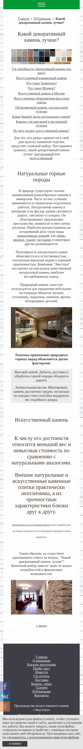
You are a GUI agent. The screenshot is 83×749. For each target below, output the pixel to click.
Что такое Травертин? (41, 83)
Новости (41, 672)
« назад (41, 626)
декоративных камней (33, 236)
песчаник (44, 240)
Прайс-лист (41, 668)
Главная (23, 19)
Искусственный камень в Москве (41, 93)
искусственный (41, 158)
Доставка (41, 680)
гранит (31, 240)
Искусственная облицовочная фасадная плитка (41, 100)
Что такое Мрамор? (41, 88)
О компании (41, 661)
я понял (15, 743)
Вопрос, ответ (41, 684)
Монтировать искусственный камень (31, 524)
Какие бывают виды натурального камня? (41, 117)
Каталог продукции (41, 664)
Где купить (41, 676)
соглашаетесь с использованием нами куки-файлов (43, 737)
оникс (61, 236)
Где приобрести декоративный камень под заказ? (41, 71)
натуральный (44, 154)
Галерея (41, 687)
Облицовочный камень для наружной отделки (41, 109)
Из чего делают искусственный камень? (41, 131)
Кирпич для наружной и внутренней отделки (41, 123)
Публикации (42, 19)
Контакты (41, 695)
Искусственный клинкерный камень (41, 78)
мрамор (18, 240)
